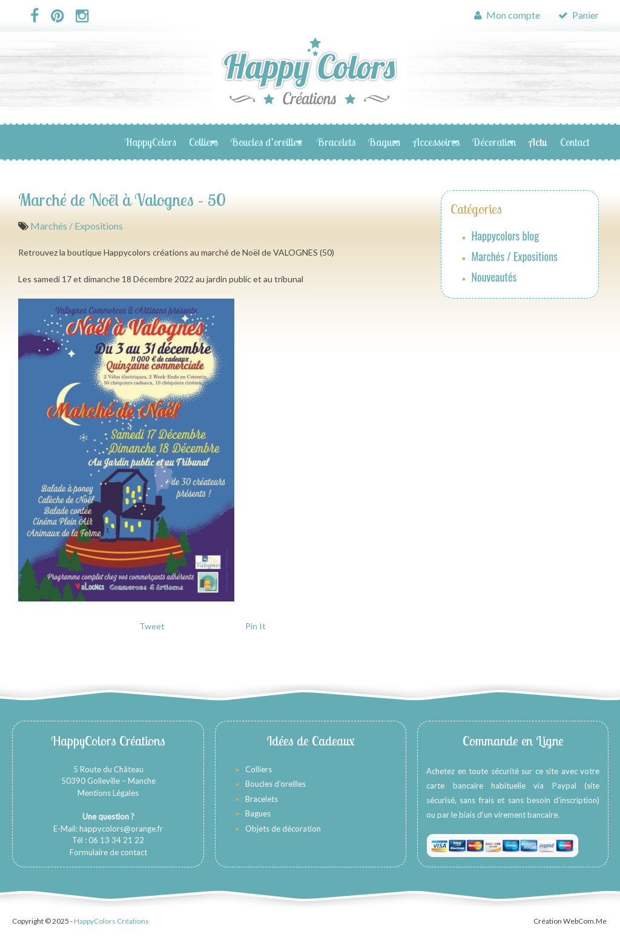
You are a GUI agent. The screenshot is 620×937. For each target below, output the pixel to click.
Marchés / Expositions (76, 225)
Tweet (152, 626)
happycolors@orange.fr (121, 828)
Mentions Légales (108, 793)
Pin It (255, 626)
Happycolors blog (505, 235)
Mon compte (507, 15)
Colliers (203, 142)
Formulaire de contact (108, 852)
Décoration (494, 142)
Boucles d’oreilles (267, 142)
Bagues (384, 142)
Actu (538, 142)
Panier (578, 15)
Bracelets (336, 142)
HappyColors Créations (111, 920)
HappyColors (150, 142)
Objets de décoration (283, 828)
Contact (574, 142)
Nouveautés (494, 277)
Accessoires (436, 142)
